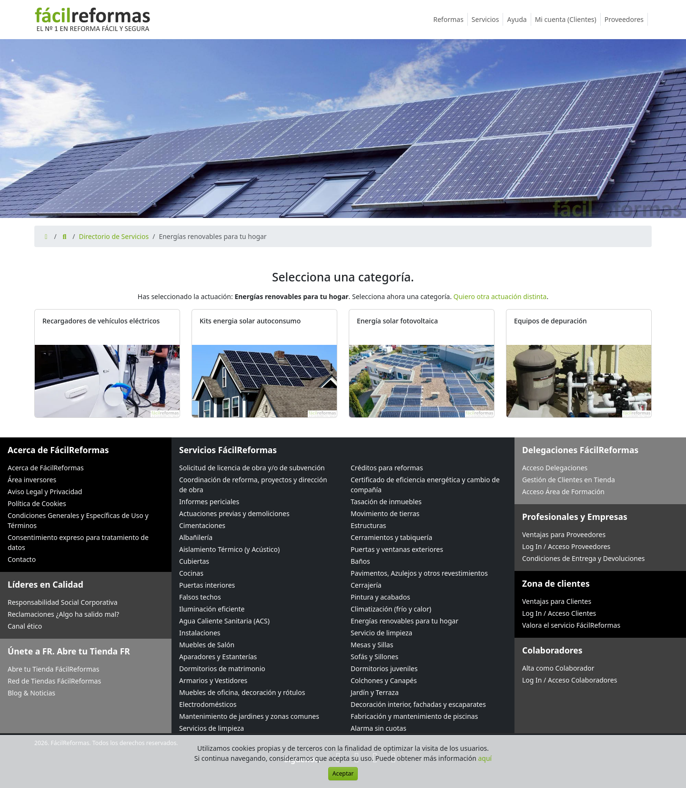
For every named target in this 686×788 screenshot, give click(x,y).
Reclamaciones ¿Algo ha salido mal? (63, 614)
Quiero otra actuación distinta (500, 296)
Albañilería (195, 537)
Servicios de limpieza (211, 728)
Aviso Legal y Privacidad (45, 491)
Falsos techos (200, 596)
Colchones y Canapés (384, 680)
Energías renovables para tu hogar (404, 620)
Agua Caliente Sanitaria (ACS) (224, 620)
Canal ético (25, 626)
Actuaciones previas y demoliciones (234, 513)
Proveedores (626, 19)
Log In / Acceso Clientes (559, 613)
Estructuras (368, 525)
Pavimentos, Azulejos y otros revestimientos (419, 573)
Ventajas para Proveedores (563, 534)
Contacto (22, 559)
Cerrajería (366, 585)
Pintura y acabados (380, 596)
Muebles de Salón (206, 644)
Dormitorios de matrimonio (222, 668)
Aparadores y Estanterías (218, 656)
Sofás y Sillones (374, 656)
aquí (485, 758)
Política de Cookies (37, 503)
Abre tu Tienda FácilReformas (53, 669)
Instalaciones (200, 632)
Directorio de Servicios (114, 236)
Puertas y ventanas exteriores (397, 549)
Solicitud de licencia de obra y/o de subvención (252, 467)
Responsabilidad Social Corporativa (63, 602)
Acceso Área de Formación (563, 491)
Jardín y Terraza (375, 692)
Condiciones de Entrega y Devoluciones (583, 558)
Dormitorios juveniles (384, 668)
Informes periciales (209, 501)
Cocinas (191, 573)
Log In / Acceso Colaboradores (569, 679)
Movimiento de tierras (385, 513)
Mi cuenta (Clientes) (568, 19)
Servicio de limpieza (381, 632)
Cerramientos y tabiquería (391, 537)
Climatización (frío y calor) (391, 608)
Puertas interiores (207, 585)
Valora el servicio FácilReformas (571, 625)
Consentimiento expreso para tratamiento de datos (78, 542)
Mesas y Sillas (372, 644)
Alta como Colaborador (558, 668)
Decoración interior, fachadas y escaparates (418, 704)
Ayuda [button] (519, 19)
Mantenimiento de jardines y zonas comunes (249, 716)
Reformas (451, 19)
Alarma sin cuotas (378, 728)
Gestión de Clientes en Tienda (568, 479)
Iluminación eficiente (211, 608)
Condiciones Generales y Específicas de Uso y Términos (78, 520)
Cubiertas (194, 561)
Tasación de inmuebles (386, 501)
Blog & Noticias (31, 692)
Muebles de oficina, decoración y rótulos (242, 692)
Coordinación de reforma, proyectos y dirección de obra (253, 484)
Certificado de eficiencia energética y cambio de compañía (425, 484)
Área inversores (32, 479)
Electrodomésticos (207, 704)
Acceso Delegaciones (554, 467)
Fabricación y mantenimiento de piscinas (414, 716)
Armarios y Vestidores (213, 680)
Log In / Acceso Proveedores (566, 546)
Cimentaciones (202, 525)
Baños (360, 561)
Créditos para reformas (387, 467)
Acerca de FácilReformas (46, 467)
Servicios (488, 19)
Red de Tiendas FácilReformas (54, 680)
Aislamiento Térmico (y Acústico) (229, 549)
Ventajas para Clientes (556, 601)
